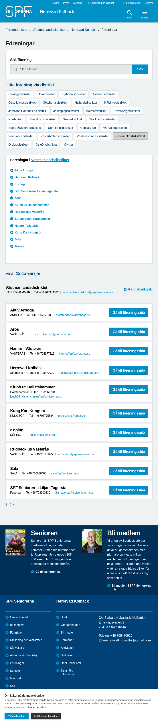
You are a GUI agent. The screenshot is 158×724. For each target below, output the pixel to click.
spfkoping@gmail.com (43, 434)
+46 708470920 (121, 635)
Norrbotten (15, 119)
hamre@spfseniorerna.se (74, 353)
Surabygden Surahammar (32, 218)
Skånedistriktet (72, 119)
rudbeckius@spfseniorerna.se (76, 454)
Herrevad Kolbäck (83, 29)
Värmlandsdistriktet (20, 136)
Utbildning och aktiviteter (26, 640)
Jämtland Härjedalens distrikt (27, 111)
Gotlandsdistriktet (104, 94)
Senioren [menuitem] (148, 2)
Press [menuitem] (66, 2)
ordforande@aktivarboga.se (73, 315)
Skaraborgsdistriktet (42, 119)
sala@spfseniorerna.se (65, 473)
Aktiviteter (67, 647)
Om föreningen (70, 624)
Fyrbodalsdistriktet (74, 94)
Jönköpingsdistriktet (66, 111)
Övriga (68, 144)
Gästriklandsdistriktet (21, 102)
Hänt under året (71, 663)
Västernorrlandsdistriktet (92, 136)
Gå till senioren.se (48, 571)
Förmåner (16, 632)
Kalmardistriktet (96, 111)
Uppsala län (88, 128)
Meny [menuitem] (144, 14)
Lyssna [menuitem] (56, 2)
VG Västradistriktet (115, 128)
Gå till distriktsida (140, 289)
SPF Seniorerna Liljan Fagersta (36, 191)
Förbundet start (16, 29)
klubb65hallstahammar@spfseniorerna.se (35, 396)
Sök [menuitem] (129, 14)
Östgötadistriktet (46, 144)
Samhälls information (68, 672)
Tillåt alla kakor (16, 716)
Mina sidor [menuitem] (16, 678)
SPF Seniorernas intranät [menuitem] (100, 2)
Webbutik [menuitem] (78, 2)
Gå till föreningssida (129, 313)
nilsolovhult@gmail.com (72, 415)
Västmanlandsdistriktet (49, 29)
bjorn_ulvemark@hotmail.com (52, 334)
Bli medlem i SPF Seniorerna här (131, 587)
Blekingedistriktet (19, 94)
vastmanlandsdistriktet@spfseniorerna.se (88, 292)
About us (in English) (23, 655)
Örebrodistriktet (18, 144)
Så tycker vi (17, 647)
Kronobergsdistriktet (127, 111)
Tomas (19, 246)
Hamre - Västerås (27, 225)
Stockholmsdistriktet (102, 119)
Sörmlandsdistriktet (60, 128)
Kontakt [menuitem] (15, 670)
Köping (20, 184)
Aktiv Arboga (24, 170)
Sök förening (20, 60)
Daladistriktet (46, 94)
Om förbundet (19, 617)
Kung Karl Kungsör (28, 232)
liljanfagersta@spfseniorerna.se (74, 492)
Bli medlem (17, 624)
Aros (18, 197)
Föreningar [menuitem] (17, 663)
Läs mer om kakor (36, 707)
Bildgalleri (67, 655)
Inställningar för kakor (46, 716)
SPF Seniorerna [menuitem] (131, 2)
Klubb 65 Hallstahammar (32, 204)
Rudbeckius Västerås (29, 211)
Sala (18, 239)
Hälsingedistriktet (115, 102)
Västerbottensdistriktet (55, 136)
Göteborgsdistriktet (55, 102)
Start (64, 617)
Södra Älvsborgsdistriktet (24, 128)
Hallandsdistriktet (86, 102)
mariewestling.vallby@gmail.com (79, 372)
